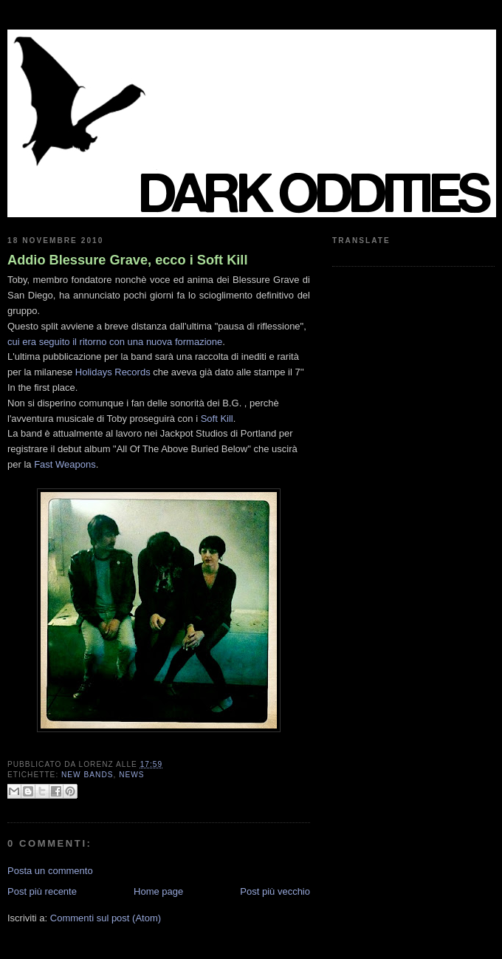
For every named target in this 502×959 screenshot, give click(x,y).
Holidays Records (113, 372)
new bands (87, 775)
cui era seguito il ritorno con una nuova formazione (114, 341)
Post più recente (42, 891)
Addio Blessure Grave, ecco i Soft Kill (127, 260)
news (131, 775)
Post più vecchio (275, 891)
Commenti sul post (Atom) (105, 918)
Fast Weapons (65, 464)
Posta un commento (50, 870)
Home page (158, 891)
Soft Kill (217, 418)
